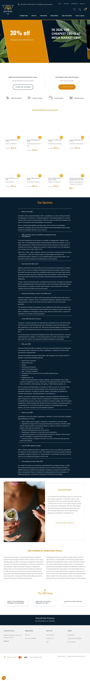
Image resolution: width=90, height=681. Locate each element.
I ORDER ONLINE (67, 105)
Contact (66, 3)
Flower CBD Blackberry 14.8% (12, 158)
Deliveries (71, 677)
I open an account (23, 105)
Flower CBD (24, 15)
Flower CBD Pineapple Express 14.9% (54, 197)
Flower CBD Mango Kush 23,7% (76, 158)
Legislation (50, 677)
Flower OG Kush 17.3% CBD (11, 197)
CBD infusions (67, 15)
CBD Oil (33, 15)
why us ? (28, 677)
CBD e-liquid (79, 15)
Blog (59, 3)
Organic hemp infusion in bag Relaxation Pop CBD (76, 197)
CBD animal (54, 15)
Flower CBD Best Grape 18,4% (33, 197)
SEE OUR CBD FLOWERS (64, 541)
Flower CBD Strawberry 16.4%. (33, 158)
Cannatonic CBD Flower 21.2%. (55, 158)
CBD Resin (43, 15)
